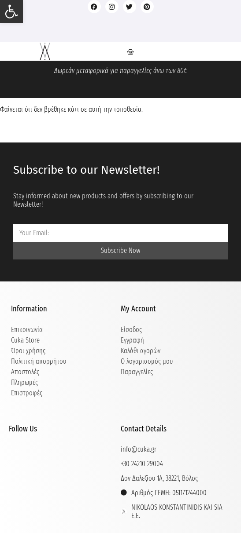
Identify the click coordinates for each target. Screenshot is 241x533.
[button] (11, 11)
